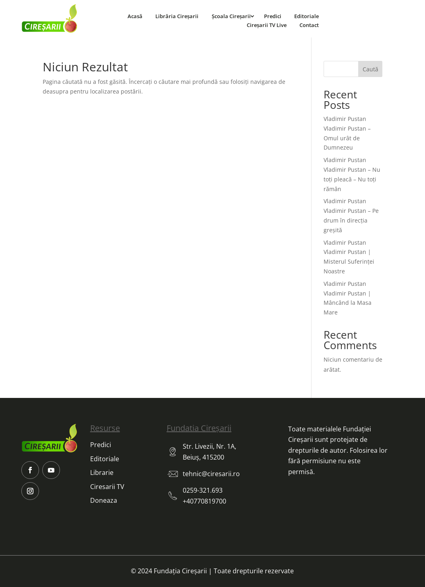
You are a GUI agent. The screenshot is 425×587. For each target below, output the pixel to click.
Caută (370, 69)
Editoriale (306, 16)
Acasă (135, 16)
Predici (272, 16)
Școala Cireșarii (231, 16)
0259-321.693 (203, 490)
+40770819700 (204, 501)
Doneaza (103, 500)
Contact (309, 25)
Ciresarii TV (107, 486)
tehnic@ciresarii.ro (211, 473)
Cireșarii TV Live (267, 25)
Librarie (101, 472)
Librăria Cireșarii (176, 16)
